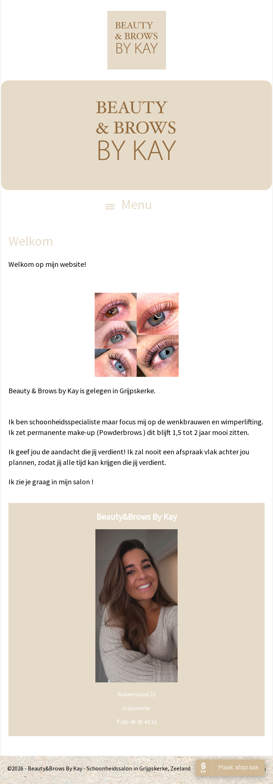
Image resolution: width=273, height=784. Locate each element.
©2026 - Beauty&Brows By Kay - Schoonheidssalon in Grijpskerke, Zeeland (98, 768)
